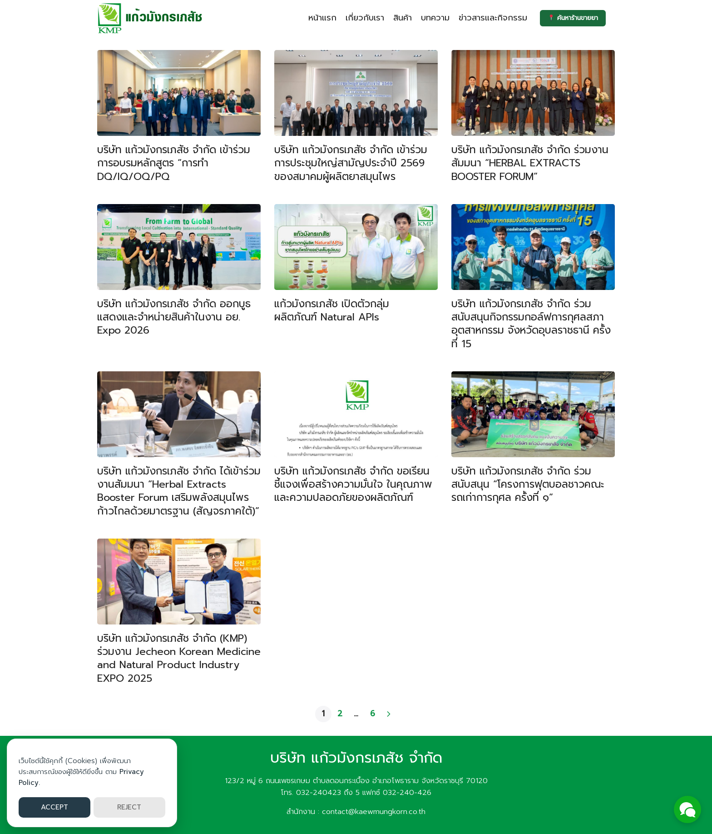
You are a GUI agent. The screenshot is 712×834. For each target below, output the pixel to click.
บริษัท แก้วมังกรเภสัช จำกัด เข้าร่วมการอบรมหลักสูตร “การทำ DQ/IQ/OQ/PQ (173, 163)
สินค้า (400, 17)
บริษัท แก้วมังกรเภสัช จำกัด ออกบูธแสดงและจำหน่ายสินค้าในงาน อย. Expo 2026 (174, 317)
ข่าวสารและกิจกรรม (491, 17)
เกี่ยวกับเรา (363, 17)
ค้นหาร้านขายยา (572, 18)
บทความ (433, 17)
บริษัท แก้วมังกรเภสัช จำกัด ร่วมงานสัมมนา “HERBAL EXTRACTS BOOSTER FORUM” (529, 163)
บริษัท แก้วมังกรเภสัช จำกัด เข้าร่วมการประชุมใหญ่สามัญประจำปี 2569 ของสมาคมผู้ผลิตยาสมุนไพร (350, 163)
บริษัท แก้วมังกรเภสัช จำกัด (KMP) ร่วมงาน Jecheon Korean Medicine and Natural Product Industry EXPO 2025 (179, 658)
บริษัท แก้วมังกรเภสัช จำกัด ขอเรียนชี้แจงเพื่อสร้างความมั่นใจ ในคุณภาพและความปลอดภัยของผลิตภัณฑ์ (353, 484)
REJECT (129, 807)
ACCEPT (54, 807)
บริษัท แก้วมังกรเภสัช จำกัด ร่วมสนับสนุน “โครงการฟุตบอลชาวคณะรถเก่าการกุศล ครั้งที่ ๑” (527, 484)
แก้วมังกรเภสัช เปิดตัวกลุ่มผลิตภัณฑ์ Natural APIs (331, 310)
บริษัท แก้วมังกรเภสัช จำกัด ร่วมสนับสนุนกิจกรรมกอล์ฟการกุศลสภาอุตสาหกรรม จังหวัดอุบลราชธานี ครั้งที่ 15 (531, 323)
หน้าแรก (321, 17)
